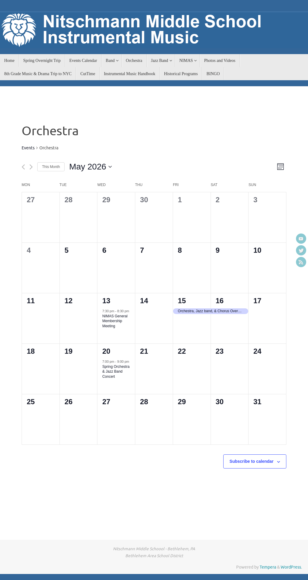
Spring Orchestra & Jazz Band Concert (116, 372)
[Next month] (31, 167)
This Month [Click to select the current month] (51, 167)
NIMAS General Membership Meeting (114, 321)
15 (182, 301)
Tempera (268, 567)
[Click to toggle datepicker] (90, 167)
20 (106, 351)
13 (106, 301)
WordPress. (291, 567)
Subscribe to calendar (251, 461)
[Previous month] (23, 167)
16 (220, 301)
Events (28, 148)
